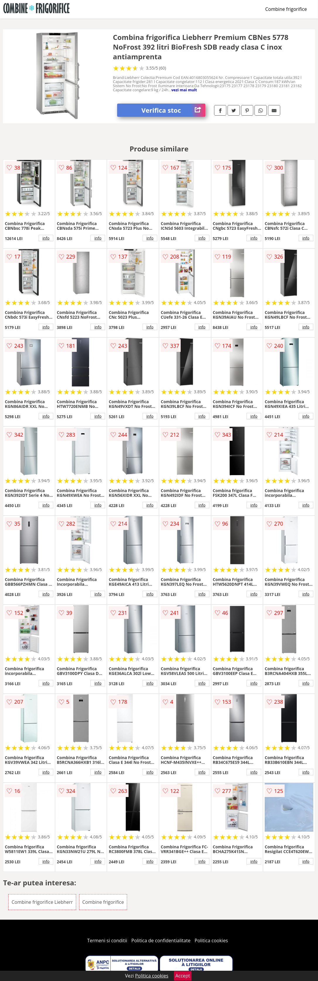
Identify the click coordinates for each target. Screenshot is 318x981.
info (45, 238)
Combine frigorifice (286, 9)
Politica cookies (211, 940)
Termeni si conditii (107, 940)
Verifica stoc (173, 110)
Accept (182, 975)
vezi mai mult (184, 89)
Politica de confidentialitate (161, 940)
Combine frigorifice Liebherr (42, 902)
